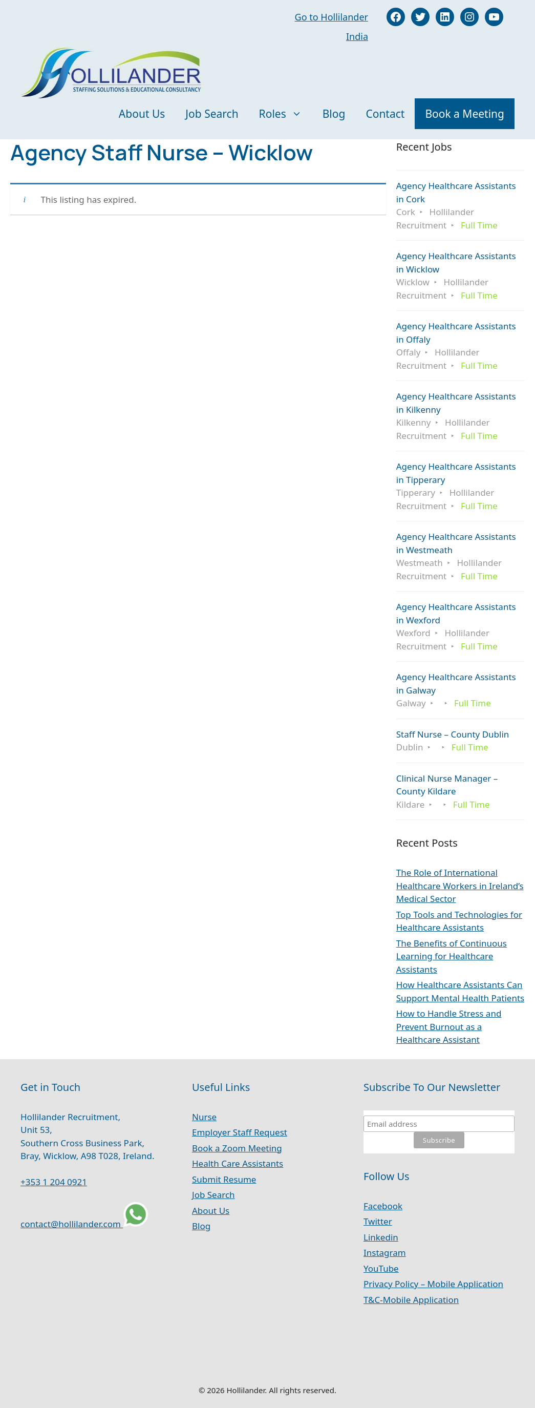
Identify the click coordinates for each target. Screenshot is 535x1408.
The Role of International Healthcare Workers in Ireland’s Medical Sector (460, 886)
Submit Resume (224, 1179)
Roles (285, 113)
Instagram (384, 1252)
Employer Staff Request (239, 1132)
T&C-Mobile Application (411, 1300)
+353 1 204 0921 (53, 1182)
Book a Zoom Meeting (237, 1148)
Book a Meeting (464, 114)
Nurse (204, 1117)
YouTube (381, 1268)
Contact (385, 114)
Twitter (377, 1221)
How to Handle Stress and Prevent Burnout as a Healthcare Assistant (449, 1026)
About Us (142, 114)
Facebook (382, 1206)
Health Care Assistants (237, 1163)
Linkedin (380, 1237)
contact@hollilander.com (71, 1224)
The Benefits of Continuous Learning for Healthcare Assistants (451, 956)
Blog (334, 114)
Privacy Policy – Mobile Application (433, 1284)
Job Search (211, 114)
